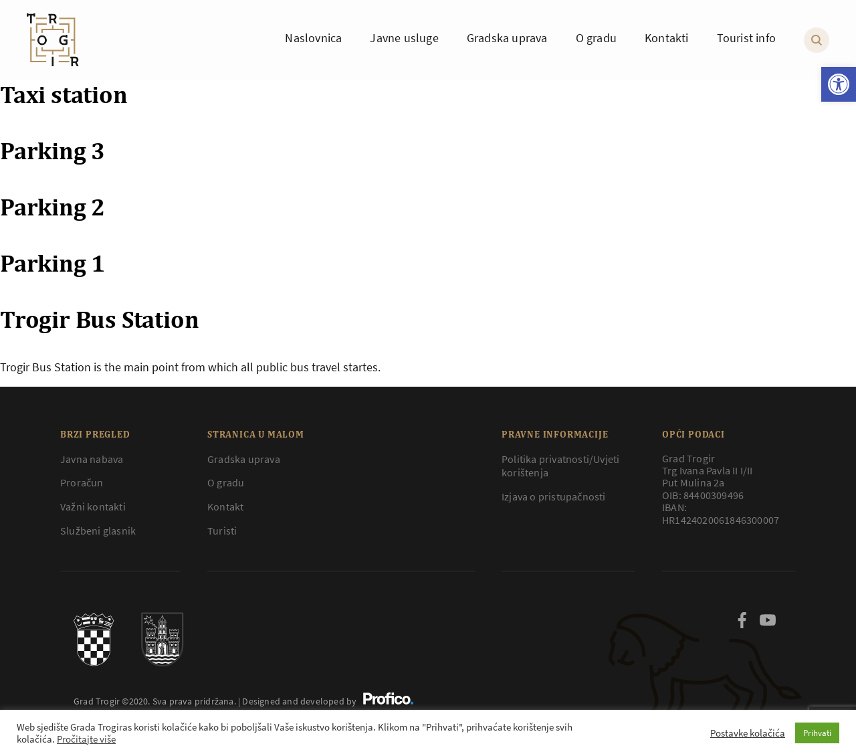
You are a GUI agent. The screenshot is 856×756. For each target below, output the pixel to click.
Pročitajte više (86, 739)
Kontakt (225, 506)
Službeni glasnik (98, 530)
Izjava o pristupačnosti (554, 496)
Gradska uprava (243, 459)
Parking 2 (52, 207)
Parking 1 (52, 263)
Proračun (82, 482)
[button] (838, 84)
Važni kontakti (93, 506)
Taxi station (64, 94)
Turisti (222, 530)
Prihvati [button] (817, 733)
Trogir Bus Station (99, 319)
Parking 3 (52, 150)
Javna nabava (91, 459)
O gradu (225, 482)
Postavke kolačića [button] (747, 733)
